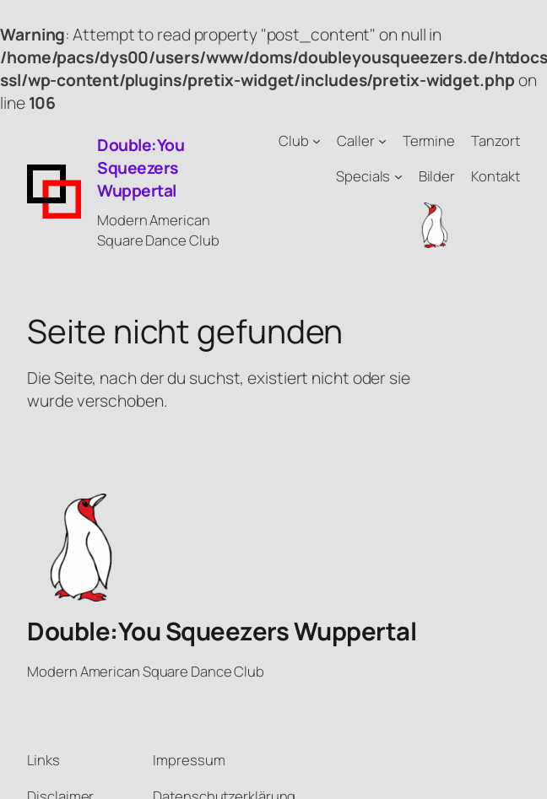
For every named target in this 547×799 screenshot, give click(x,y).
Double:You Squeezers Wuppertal (140, 167)
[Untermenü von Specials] (398, 176)
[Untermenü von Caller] (382, 141)
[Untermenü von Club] (316, 141)
